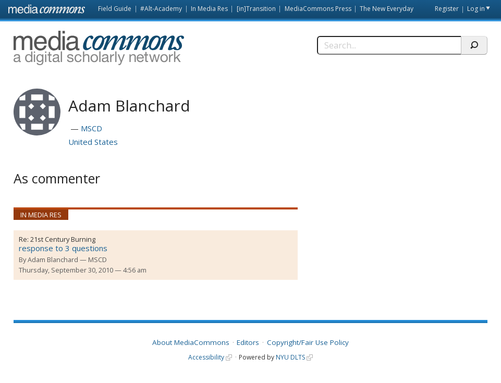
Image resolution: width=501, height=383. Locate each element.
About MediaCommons (190, 342)
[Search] (389, 45)
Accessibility (206, 357)
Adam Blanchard (53, 259)
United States (93, 142)
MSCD (91, 128)
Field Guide (114, 8)
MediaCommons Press (318, 8)
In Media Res (209, 8)
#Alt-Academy (161, 8)
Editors (248, 342)
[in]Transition (256, 8)
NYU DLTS (290, 357)
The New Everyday (386, 8)
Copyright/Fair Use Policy (308, 342)
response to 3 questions (63, 248)
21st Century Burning (62, 239)
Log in (476, 8)
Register (447, 8)
